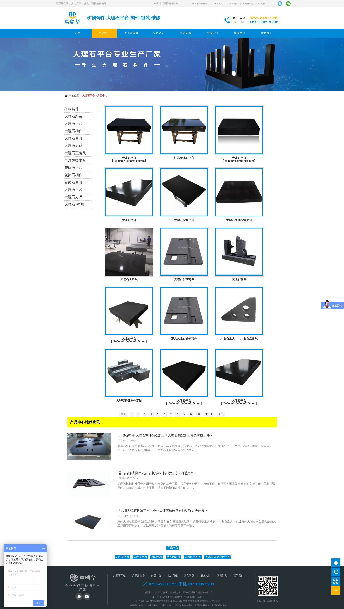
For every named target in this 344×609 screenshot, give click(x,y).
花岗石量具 (73, 182)
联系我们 (266, 33)
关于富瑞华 (131, 33)
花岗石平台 (73, 168)
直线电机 (157, 556)
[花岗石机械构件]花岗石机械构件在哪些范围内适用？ (155, 473)
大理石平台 (247, 3)
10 (191, 414)
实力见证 (158, 33)
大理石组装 (73, 116)
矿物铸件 (71, 109)
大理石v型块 (74, 204)
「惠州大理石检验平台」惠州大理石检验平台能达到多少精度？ (162, 511)
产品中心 (104, 33)
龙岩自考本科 (193, 556)
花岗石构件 (73, 175)
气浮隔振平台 (75, 160)
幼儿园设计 (173, 556)
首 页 (77, 33)
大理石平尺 (73, 190)
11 (199, 414)
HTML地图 (216, 601)
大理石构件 (232, 3)
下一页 (209, 414)
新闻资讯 (239, 33)
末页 (220, 414)
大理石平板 (119, 575)
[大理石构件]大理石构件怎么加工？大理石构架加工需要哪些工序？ (165, 435)
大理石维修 (73, 146)
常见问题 (185, 33)
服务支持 (212, 33)
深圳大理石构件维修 (167, 3)
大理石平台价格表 (198, 3)
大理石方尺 (73, 197)
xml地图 (262, 3)
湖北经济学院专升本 (217, 556)
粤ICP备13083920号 (201, 601)
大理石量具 (217, 3)
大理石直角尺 (75, 153)
